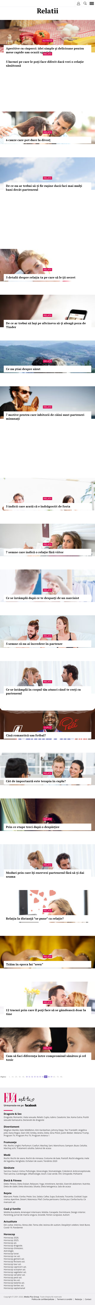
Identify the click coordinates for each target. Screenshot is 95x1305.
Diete (6, 1183)
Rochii (11, 1145)
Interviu (17, 1224)
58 (49, 1077)
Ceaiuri (15, 1171)
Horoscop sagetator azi (15, 1272)
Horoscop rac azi (12, 1256)
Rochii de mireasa (34, 1158)
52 (32, 1077)
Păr (5, 1145)
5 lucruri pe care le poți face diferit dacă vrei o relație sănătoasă (45, 64)
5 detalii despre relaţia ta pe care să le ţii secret (40, 277)
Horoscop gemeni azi (14, 1258)
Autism (66, 1214)
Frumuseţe (10, 1142)
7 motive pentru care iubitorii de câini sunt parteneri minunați (45, 417)
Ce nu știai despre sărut (23, 369)
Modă (7, 1155)
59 (51, 1077)
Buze (76, 1145)
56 (43, 1077)
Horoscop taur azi (12, 1264)
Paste (15, 1196)
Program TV (9, 1135)
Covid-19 (8, 1227)
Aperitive (15, 1199)
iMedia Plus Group (31, 1297)
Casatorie (61, 1117)
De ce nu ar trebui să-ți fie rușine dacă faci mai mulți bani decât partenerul (44, 188)
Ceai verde (52, 1173)
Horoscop (9, 1234)
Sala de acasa (64, 1186)
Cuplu (47, 727)
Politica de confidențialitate (43, 1299)
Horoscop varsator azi (14, 1274)
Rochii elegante (76, 1158)
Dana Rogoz (14, 1132)
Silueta (37, 1186)
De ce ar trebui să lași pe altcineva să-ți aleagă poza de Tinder (46, 325)
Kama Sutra (76, 1117)
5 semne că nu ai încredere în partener (34, 644)
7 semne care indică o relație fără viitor (35, 552)
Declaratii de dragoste (33, 1120)
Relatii (47, 54)
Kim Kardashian (42, 1130)
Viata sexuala (29, 1117)
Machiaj (44, 1145)
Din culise (8, 1224)
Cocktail (77, 1196)
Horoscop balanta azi (14, 1282)
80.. (61, 1077)
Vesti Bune (85, 1224)
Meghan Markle (11, 1130)
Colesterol (67, 1171)
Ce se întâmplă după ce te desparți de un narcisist (42, 598)
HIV (60, 1173)
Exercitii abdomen (73, 1183)
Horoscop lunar (11, 1253)
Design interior (78, 1212)
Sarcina (7, 1171)
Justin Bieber (67, 1132)
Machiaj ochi (10, 1148)
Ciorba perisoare (51, 1199)
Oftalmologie (34, 1173)
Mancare (8, 1196)
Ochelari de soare (34, 1161)
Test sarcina (9, 1173)
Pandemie (18, 1227)
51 (29, 1077)
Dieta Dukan (23, 1183)
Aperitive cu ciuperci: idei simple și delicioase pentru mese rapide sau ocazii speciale (45, 50)
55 (40, 1077)
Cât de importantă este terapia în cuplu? (36, 781)
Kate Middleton (27, 1130)
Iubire (53, 1117)
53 (35, 1077)
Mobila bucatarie (12, 1212)
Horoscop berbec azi (14, 1285)
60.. (54, 1077)
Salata (40, 1196)
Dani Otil (25, 1132)
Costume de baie (52, 1158)
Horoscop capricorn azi (15, 1266)
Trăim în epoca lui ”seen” (24, 964)
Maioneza (32, 1199)
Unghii (18, 1145)
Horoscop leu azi (12, 1280)
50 (27, 1077)
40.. (23, 1077)
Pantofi (64, 1158)
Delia (46, 1132)
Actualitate (10, 1221)
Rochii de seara (17, 1158)
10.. (13, 1077)
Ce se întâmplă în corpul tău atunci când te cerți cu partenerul (43, 691)
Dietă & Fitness (13, 1180)
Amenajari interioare (31, 1212)
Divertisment (11, 1126)
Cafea (46, 1196)
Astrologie (9, 1250)
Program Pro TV (23, 1135)
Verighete (20, 1161)
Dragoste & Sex (13, 1113)
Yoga (41, 1183)
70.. (58, 1077)
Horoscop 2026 (11, 1237)
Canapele (53, 1212)
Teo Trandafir (71, 1130)
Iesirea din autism (52, 1224)
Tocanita (69, 1196)
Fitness (13, 1183)
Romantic (18, 1117)
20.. (16, 1077)
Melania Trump (81, 1132)
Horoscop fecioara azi (14, 1261)
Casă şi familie (12, 1208)
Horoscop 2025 (11, 1240)
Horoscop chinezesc (13, 1248)
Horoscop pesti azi (13, 1277)
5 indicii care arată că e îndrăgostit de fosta (38, 506)
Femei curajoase (54, 1214)
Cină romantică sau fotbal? (26, 735)
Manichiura (58, 1145)
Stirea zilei (27, 1224)
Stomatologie (55, 1171)
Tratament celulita (25, 1148)
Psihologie (31, 1171)
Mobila (45, 1212)
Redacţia (78, 1299)
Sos (34, 1196)
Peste (29, 1196)
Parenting (8, 1214)
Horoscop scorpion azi (14, 1269)
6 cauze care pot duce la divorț (28, 140)
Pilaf (40, 1199)
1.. (10, 1077)
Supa (52, 1196)
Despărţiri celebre (70, 1224)
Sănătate (9, 1167)
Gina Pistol (55, 1132)
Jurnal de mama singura (25, 1214)
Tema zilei (37, 1224)
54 (37, 1077)
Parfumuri (26, 1145)
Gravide (41, 1214)
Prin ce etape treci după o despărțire (32, 827)
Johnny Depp (57, 1130)
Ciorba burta (76, 1199)
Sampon (69, 1145)
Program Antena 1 (41, 1135)
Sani (51, 1145)
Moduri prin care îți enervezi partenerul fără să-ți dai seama (45, 875)
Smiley (33, 1132)
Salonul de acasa (43, 1148)
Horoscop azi (10, 1242)
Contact (88, 1299)
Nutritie (47, 40)
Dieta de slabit (11, 1186)
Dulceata (60, 1196)
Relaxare (34, 1183)
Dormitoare (64, 1212)
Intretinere (50, 1183)
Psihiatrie (77, 1173)
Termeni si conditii (64, 1299)
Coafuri (35, 1145)
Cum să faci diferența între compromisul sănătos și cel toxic (46, 1058)
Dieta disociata (25, 1186)
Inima (22, 1171)
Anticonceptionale (81, 1171)
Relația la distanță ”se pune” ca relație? (35, 918)
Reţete (8, 1193)
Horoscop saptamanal (14, 1288)
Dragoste (8, 1117)
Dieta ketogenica (49, 1186)
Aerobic (59, 1183)
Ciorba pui (64, 1199)
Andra (40, 1132)
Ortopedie (67, 1173)
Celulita (83, 1145)
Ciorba (22, 1196)
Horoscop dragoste (13, 1245)
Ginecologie (42, 1171)
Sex (68, 1117)
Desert (23, 1199)
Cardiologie (21, 1173)
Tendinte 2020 (50, 1161)
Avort (43, 1173)
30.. (20, 1077)
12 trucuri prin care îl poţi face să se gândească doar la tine (46, 1012)
